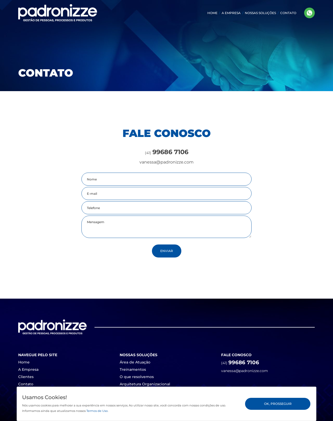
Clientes (26, 376)
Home (24, 362)
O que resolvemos (137, 376)
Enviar (166, 251)
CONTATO (288, 13)
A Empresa (28, 369)
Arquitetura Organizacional (145, 384)
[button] (260, 13)
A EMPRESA (231, 13)
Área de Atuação (135, 362)
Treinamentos (133, 369)
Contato (25, 384)
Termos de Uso (97, 411)
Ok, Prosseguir (278, 404)
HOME (212, 13)
